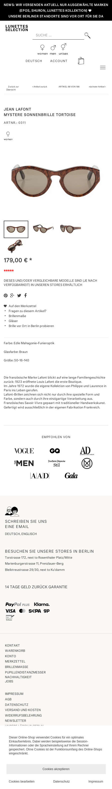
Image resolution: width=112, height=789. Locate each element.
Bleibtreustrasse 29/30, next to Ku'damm (35, 570)
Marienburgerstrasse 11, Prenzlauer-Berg (34, 563)
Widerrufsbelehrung (23, 715)
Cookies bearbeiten (22, 781)
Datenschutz (16, 705)
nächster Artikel (97, 87)
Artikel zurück (40, 87)
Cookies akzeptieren (56, 769)
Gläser (13, 321)
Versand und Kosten (23, 710)
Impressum (14, 694)
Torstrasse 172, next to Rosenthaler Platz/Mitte (38, 557)
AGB (8, 699)
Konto (10, 656)
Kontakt (12, 645)
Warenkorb (15, 651)
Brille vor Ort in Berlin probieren (31, 326)
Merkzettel (15, 661)
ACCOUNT (59, 61)
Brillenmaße (17, 316)
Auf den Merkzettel (20, 306)
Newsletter (15, 721)
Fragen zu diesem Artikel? (25, 311)
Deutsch (34, 61)
